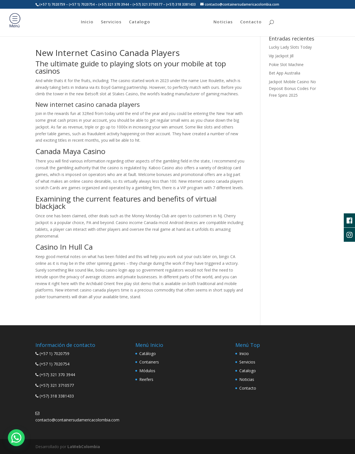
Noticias (223, 22)
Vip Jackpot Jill (281, 55)
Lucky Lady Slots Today (290, 47)
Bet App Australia (284, 73)
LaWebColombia (83, 446)
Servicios (111, 22)
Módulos (147, 370)
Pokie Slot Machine (286, 64)
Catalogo (139, 22)
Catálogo (147, 353)
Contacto (251, 22)
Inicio (87, 22)
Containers (149, 362)
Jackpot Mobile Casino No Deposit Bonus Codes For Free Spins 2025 (292, 88)
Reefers (146, 379)
